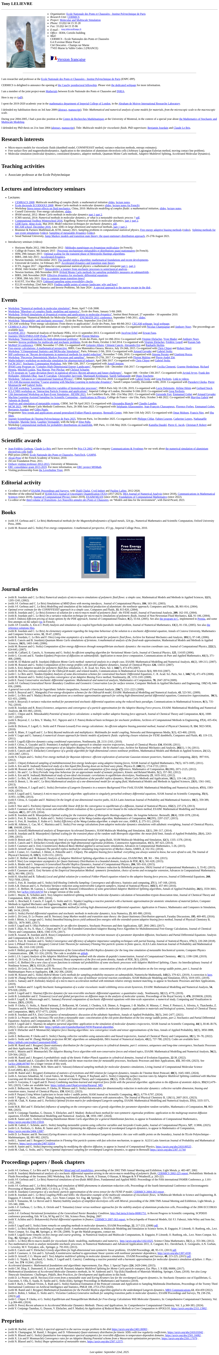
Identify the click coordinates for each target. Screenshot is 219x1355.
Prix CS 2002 (85, 448)
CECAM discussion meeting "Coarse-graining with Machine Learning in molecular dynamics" (60, 382)
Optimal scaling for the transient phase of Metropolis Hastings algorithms (84, 253)
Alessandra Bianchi (122, 403)
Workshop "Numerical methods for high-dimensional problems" (43, 339)
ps (41, 621)
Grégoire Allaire (95, 345)
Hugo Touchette (144, 375)
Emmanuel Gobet (182, 394)
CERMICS (74, 17)
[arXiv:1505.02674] (32, 891)
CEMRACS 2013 (17, 326)
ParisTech (79, 454)
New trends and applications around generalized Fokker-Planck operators (62, 412)
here (21, 329)
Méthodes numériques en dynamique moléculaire (92, 247)
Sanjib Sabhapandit (120, 375)
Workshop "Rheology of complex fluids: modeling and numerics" (44, 311)
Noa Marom (43, 369)
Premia (201, 618)
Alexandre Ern (132, 345)
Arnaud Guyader (142, 351)
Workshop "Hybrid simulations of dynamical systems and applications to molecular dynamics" (60, 314)
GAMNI (91, 454)
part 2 (99, 214)
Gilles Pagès (41, 409)
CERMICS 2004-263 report (149, 1191)
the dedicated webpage (123, 85)
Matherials (51, 91)
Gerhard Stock (204, 388)
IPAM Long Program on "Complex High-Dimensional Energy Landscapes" (49, 366)
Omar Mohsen (181, 412)
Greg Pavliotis (164, 378)
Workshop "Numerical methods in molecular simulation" (39, 308)
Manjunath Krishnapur (95, 375)
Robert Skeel (184, 348)
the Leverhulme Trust (51, 470)
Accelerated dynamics (53, 256)
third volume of (67, 499)
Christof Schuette (79, 369)
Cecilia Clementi (166, 366)
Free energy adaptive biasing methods (161, 229)
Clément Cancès (114, 345)
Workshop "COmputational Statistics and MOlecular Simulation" (44, 351)
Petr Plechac (58, 369)
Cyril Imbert (98, 490)
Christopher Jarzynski (70, 375)
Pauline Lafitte (118, 490)
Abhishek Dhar (28, 375)
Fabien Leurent (163, 418)
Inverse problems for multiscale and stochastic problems (49, 342)
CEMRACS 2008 (24, 202)
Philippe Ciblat (146, 418)
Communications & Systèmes (127, 448)
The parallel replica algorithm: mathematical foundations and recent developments (103, 259)
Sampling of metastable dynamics (67, 233)
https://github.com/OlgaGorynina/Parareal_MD (77, 1085)
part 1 (92, 214)
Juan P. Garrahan (47, 375)
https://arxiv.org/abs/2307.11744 (168, 1149)
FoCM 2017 (15, 363)
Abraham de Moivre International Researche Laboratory (149, 103)
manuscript (74, 109)
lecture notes (123, 202)
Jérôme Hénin (183, 388)
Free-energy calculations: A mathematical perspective (37, 348)
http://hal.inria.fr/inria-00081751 (128, 1213)
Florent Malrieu (90, 335)
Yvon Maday (170, 339)
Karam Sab (194, 342)
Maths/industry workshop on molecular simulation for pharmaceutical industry (51, 360)
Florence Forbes (185, 406)
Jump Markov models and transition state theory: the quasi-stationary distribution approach (95, 236)
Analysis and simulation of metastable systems (33, 403)
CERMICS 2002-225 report (173, 1173)
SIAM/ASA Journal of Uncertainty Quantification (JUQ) (76, 493)
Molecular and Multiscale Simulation (80, 20)
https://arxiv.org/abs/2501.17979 (179, 1338)
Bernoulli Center (112, 412)
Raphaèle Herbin (155, 345)
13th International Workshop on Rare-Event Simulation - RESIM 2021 (47, 394)
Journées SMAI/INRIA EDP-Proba (27, 335)
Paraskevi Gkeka (197, 382)
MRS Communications (177, 1290)
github (84, 953)
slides (111, 202)
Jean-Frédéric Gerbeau (20, 448)
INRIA (120, 91)
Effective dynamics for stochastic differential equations (77, 275)
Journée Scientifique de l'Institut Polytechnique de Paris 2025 (41, 418)
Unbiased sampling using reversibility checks (68, 281)
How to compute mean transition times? (63, 278)
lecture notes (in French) (126, 205)
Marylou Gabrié (199, 397)
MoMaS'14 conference (20, 345)
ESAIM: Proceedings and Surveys (50, 490)
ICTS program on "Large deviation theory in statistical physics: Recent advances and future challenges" (65, 372)
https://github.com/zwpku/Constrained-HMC (32, 1042)
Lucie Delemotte (165, 388)
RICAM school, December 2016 (33, 226)
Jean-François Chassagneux (159, 406)
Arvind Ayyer (189, 372)
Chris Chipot (165, 348)
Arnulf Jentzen (115, 363)
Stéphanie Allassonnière (130, 406)
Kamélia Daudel (157, 424)
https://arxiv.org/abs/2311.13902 (189, 1308)
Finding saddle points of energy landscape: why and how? (86, 284)
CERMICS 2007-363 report (110, 1219)
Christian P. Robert (196, 424)
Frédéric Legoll (174, 342)
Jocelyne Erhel (129, 332)
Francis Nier (197, 412)
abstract (63, 109)
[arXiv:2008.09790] (19, 1063)
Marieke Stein (28, 421)
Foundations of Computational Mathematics (143, 496)
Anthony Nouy (183, 326)
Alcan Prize (14, 457)
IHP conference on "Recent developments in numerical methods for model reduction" (55, 354)
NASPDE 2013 (16, 332)
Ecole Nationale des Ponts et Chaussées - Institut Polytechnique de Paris (106, 13)
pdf (20, 97)
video (186, 229)
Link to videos (181, 378)
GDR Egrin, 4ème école (28, 223)
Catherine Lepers (182, 418)
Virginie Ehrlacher (152, 339)
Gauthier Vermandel (48, 421)
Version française (71, 59)
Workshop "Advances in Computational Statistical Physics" (40, 378)
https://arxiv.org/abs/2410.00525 (173, 1146)
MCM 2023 (14, 406)
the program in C (169, 618)
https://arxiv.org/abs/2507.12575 (105, 1341)
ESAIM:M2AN (94, 496)
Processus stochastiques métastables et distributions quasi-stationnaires (96, 250)
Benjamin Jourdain (157, 127)
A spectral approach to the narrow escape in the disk (122, 287)
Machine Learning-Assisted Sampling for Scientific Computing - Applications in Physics (57, 397)
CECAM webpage (142, 323)
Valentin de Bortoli (18, 400)
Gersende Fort (163, 394)
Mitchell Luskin (26, 369)
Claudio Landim (147, 403)
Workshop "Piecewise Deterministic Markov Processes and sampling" (46, 357)
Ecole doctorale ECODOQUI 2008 (34, 205)
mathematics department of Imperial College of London (79, 103)
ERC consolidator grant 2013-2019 (27, 467)
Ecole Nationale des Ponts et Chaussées (51, 454)
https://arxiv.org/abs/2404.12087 (26, 1131)
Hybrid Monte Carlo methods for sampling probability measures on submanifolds (104, 272)
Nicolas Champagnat (158, 326)
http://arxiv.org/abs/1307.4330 (174, 1253)
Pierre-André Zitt (165, 357)
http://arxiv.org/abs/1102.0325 (136, 1240)
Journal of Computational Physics (52, 496)
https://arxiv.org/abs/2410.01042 (185, 1332)
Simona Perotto (160, 354)
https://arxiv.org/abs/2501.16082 (183, 1335)
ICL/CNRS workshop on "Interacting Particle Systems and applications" (48, 391)
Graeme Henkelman (188, 366)
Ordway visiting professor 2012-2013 (28, 464)
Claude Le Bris (182, 127)
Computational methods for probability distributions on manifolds (56, 424)
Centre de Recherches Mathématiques (83, 118)
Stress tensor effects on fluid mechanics (48, 208)
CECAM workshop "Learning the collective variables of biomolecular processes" (52, 388)
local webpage (161, 323)
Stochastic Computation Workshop (42, 363)
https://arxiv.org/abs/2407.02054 (37, 1143)
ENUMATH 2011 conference (96, 317)
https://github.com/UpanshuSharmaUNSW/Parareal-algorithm (79, 1026)
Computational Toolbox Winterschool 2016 (38, 220)
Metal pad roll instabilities (78, 1170)
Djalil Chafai (83, 490)
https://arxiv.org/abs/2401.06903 (129, 1329)
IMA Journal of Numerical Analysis (142, 493)
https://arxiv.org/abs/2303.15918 (26, 1122)
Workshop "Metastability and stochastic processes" (36, 320)
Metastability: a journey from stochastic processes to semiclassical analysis (86, 269)
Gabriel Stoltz (164, 351)
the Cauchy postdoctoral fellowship (77, 85)
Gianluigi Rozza (183, 354)
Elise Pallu (84, 421)
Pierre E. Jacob (176, 424)
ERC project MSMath (89, 467)
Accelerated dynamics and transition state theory (87, 263)
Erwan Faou (149, 332)
